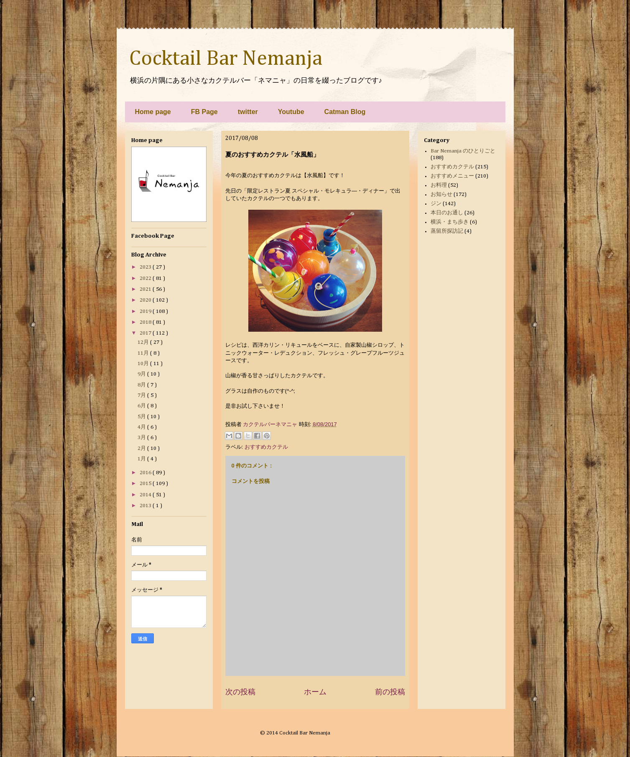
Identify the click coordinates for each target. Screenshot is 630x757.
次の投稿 (240, 692)
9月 (142, 374)
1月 (142, 459)
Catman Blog (345, 111)
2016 (146, 472)
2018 (146, 322)
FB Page (204, 111)
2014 (146, 495)
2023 (146, 267)
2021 (146, 289)
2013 (146, 505)
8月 (142, 385)
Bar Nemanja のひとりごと (463, 151)
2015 (146, 483)
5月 (142, 416)
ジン (436, 203)
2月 (142, 448)
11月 (144, 353)
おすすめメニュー (452, 176)
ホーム (315, 692)
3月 (142, 437)
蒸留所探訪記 (447, 231)
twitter (248, 111)
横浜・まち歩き (450, 222)
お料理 (439, 185)
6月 (142, 406)
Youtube (291, 111)
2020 (146, 300)
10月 (144, 363)
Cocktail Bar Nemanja (225, 58)
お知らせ (441, 194)
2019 (146, 311)
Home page (153, 111)
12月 (144, 342)
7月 (142, 395)
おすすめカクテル (266, 447)
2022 (146, 278)
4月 (142, 427)
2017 (146, 333)
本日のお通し (447, 213)
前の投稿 (390, 692)
